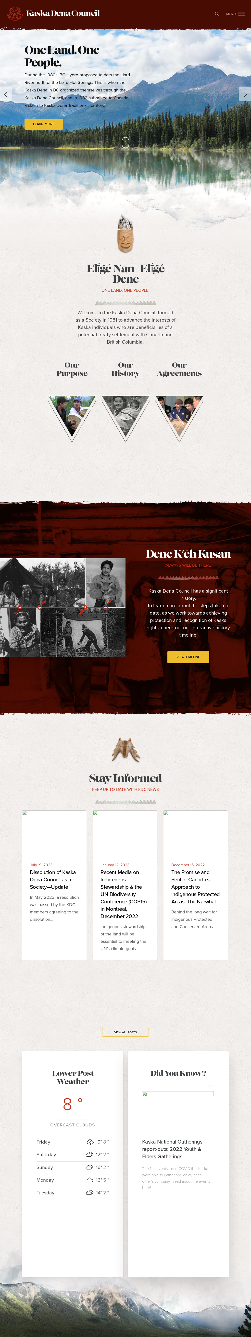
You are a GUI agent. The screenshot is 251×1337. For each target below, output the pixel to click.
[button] (241, 13)
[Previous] (6, 94)
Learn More (43, 124)
